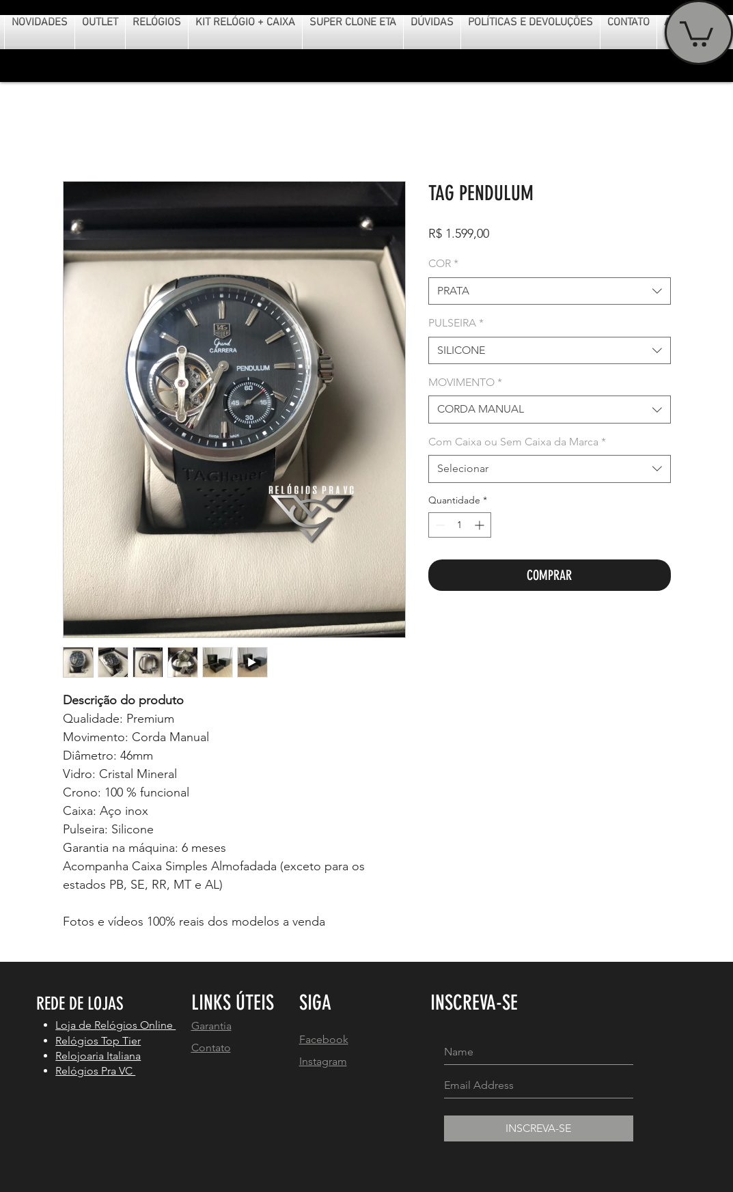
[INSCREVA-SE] (538, 1128)
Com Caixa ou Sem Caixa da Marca (517, 441)
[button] (696, 32)
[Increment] (480, 525)
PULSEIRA (456, 322)
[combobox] (549, 291)
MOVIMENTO (465, 382)
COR (443, 263)
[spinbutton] (459, 525)
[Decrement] (438, 525)
